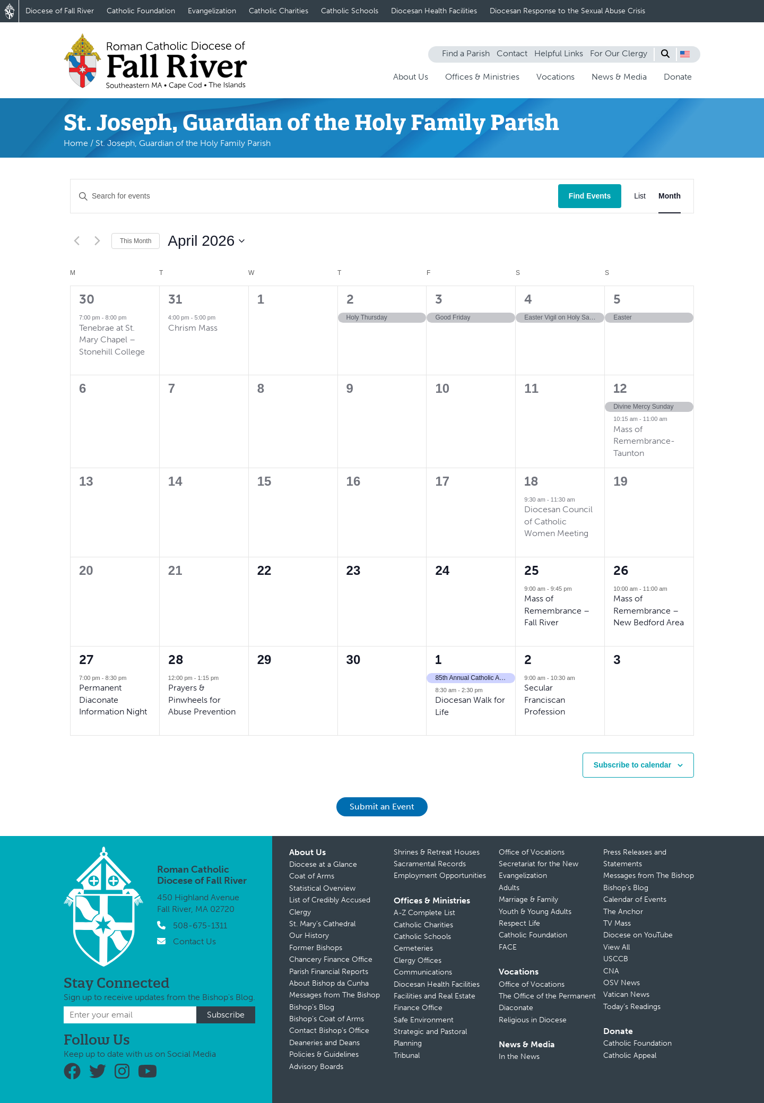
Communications (423, 972)
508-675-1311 (200, 925)
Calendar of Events (634, 899)
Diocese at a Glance (323, 864)
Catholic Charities (278, 10)
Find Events (590, 196)
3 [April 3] (438, 299)
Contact (512, 53)
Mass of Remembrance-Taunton (644, 441)
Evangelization (212, 10)
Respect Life (519, 923)
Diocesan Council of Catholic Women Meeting (558, 521)
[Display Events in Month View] (669, 196)
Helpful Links (558, 53)
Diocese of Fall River (59, 10)
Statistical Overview (322, 888)
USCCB (615, 958)
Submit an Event (382, 807)
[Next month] (97, 241)
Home (76, 143)
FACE (508, 947)
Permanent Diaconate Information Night (113, 700)
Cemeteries (413, 948)
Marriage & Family (528, 899)
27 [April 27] (86, 659)
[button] (685, 54)
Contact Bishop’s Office (329, 1030)
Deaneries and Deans (324, 1042)
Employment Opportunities (440, 875)
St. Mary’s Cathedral (322, 923)
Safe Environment (424, 1019)
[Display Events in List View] (640, 196)
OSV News (621, 982)
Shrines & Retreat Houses (437, 852)
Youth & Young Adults (535, 911)
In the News (519, 1056)
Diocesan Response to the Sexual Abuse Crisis (567, 10)
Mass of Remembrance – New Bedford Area (648, 610)
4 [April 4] (528, 299)
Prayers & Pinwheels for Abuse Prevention (202, 700)
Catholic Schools (349, 10)
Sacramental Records (430, 863)
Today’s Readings (632, 1006)
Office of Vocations (532, 852)
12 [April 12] (620, 388)
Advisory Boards (316, 1066)
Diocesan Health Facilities (434, 10)
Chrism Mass (193, 328)
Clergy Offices (417, 960)
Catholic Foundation (141, 10)
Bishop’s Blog (311, 1007)
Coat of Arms (311, 876)
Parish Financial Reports (328, 971)
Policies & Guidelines (324, 1054)
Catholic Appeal (629, 1055)
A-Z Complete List (424, 912)
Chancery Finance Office (330, 959)
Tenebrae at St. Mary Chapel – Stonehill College (112, 340)
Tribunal (407, 1055)
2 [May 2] (528, 659)
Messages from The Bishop (334, 994)
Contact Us (194, 941)
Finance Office (418, 1007)
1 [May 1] (438, 659)
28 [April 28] (176, 659)
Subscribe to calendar (632, 765)
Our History (309, 935)
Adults (509, 887)
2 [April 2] (350, 299)
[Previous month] (76, 241)
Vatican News (626, 994)
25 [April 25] (531, 570)
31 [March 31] (175, 299)
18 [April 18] (531, 481)
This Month (135, 241)
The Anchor (623, 911)
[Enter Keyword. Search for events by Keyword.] (314, 196)
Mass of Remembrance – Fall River (556, 610)
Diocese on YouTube (638, 935)
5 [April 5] (617, 299)
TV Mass (617, 923)
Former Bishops (315, 947)
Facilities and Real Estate (434, 996)
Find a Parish (466, 53)
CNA (611, 971)
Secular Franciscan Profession (544, 700)
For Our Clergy (618, 53)
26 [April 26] (621, 570)
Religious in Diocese (533, 1019)
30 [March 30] (86, 299)
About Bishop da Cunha (329, 983)
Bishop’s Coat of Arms (326, 1018)
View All (616, 947)
